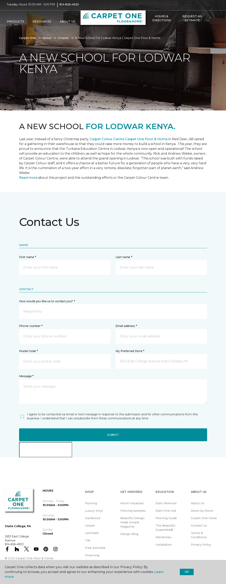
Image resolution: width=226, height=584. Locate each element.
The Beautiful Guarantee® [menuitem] (165, 528)
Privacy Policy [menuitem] (201, 544)
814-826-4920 (69, 7)
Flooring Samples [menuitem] (133, 511)
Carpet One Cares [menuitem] (204, 518)
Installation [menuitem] (163, 544)
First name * (27, 257)
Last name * (124, 257)
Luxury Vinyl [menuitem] (94, 511)
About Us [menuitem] (197, 503)
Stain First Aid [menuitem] (165, 511)
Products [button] (15, 24)
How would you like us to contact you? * (47, 301)
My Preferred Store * (130, 351)
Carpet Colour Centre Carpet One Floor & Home (128, 139)
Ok (187, 572)
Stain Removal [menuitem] (165, 503)
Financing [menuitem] (92, 555)
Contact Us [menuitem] (199, 525)
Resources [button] (42, 24)
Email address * (126, 326)
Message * (26, 376)
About (46, 38)
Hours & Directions (161, 21)
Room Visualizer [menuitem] (132, 503)
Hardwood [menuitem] (92, 518)
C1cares (63, 38)
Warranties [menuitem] (163, 537)
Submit (113, 435)
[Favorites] (154, 31)
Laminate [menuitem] (92, 533)
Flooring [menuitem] (91, 503)
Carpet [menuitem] (90, 525)
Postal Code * (28, 351)
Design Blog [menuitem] (129, 534)
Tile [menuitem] (87, 540)
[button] (149, 31)
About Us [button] (67, 24)
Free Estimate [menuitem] (95, 548)
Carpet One (27, 38)
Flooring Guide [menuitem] (166, 518)
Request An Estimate (192, 21)
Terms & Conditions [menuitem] (199, 535)
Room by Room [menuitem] (202, 511)
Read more (28, 178)
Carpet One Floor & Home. (35, 558)
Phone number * (31, 326)
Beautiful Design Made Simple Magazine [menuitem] (132, 522)
